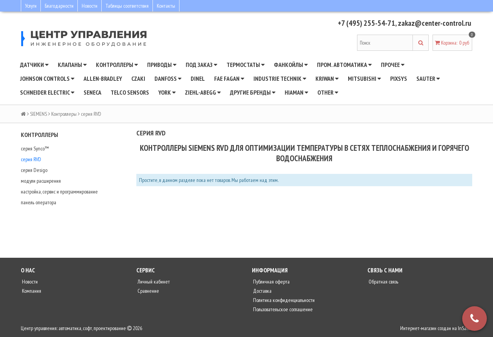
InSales (465, 328)
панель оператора (38, 202)
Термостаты (245, 65)
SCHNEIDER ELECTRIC (47, 92)
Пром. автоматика (344, 65)
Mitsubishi (364, 78)
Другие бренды (252, 92)
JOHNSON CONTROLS (47, 78)
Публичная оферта (271, 281)
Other (327, 92)
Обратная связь (382, 281)
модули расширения (41, 180)
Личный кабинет (153, 281)
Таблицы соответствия (127, 5)
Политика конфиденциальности (283, 300)
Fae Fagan (229, 78)
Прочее (392, 65)
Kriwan (327, 78)
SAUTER (428, 78)
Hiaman (296, 92)
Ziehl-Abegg (203, 92)
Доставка (262, 290)
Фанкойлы (291, 65)
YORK (167, 92)
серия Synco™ (35, 148)
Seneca (92, 92)
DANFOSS (167, 78)
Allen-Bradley (103, 78)
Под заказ (201, 65)
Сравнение (147, 290)
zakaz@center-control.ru (434, 23)
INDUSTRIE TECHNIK (279, 78)
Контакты (166, 5)
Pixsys (398, 78)
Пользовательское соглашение (282, 309)
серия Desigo (34, 170)
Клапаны (72, 65)
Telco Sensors (130, 92)
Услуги (31, 5)
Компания (31, 290)
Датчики (34, 65)
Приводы (161, 65)
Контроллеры (117, 65)
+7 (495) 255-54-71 (366, 23)
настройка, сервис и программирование (59, 191)
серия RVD (31, 159)
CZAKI (138, 78)
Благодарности (59, 5)
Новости (89, 5)
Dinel (198, 78)
